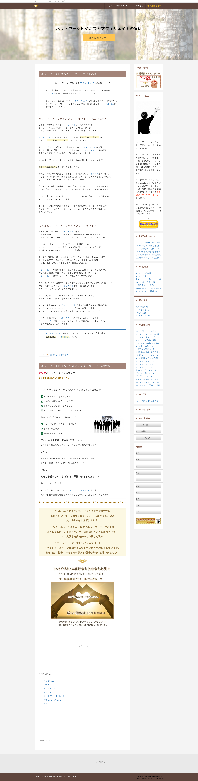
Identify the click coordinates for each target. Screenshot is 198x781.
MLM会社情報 (142, 431)
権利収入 (110, 104)
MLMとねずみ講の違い (146, 340)
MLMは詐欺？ (142, 276)
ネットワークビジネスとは (77, 490)
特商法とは (141, 313)
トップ (95, 762)
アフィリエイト (81, 74)
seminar (48, 685)
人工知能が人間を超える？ (148, 401)
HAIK (161, 778)
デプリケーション (144, 376)
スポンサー (51, 93)
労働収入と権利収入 (59, 355)
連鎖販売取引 (142, 307)
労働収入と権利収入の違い (148, 352)
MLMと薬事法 (142, 310)
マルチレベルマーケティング (148, 337)
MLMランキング (143, 438)
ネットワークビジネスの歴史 (148, 334)
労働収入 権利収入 (52, 700)
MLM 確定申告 (143, 315)
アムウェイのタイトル (146, 370)
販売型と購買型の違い (146, 349)
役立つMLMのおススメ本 (147, 343)
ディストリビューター (146, 373)
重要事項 (102, 762)
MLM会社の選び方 (144, 346)
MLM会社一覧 (142, 425)
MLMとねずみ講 (143, 273)
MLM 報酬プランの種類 (147, 358)
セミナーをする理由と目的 (148, 279)
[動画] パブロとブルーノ (147, 355)
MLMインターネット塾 (55, 776)
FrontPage (49, 681)
